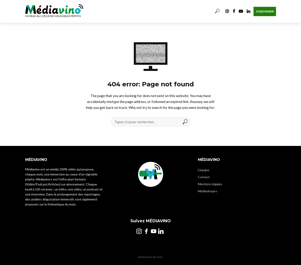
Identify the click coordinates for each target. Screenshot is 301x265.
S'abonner (265, 11)
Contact (204, 177)
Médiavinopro (207, 191)
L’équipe (203, 170)
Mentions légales (210, 184)
